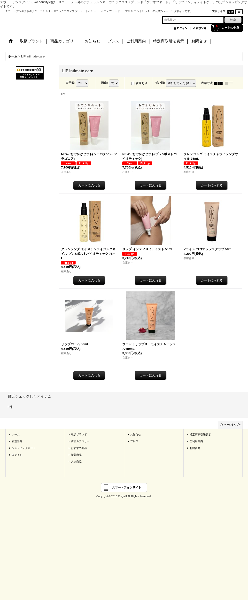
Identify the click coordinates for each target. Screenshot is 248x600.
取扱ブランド (79, 434)
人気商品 (76, 461)
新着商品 (76, 454)
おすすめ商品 (79, 448)
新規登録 (201, 28)
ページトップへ (232, 424)
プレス (134, 441)
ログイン (182, 28)
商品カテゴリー (80, 441)
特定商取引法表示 (200, 434)
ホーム (16, 434)
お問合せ (195, 448)
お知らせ (135, 434)
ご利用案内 (196, 441)
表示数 (70, 83)
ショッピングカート (24, 448)
